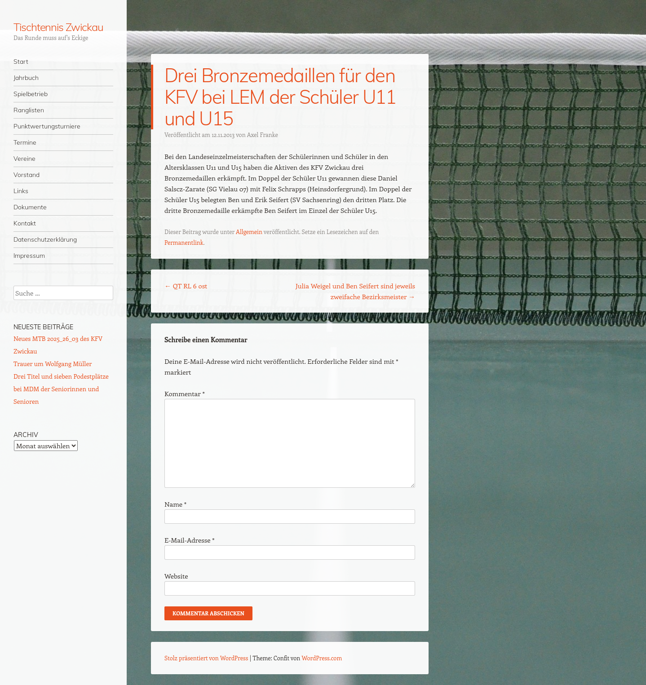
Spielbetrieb (30, 94)
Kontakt (24, 223)
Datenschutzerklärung (45, 239)
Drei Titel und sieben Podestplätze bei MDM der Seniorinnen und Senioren (61, 389)
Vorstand (26, 175)
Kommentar (184, 393)
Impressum (29, 256)
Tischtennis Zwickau (58, 27)
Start (20, 61)
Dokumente (30, 207)
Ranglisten (28, 110)
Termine (24, 142)
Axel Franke (262, 134)
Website (176, 575)
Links (20, 191)
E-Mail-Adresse (189, 539)
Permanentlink (184, 242)
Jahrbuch (26, 78)
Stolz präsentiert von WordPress (206, 658)
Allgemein (249, 231)
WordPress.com (322, 658)
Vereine (24, 159)
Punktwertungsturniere (46, 126)
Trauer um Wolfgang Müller (52, 363)
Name (175, 503)
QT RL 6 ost (185, 285)
